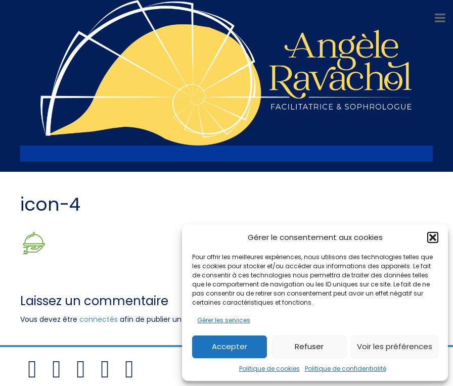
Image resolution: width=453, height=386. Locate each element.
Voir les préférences (394, 346)
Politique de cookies (269, 368)
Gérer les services (223, 320)
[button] (433, 237)
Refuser (309, 346)
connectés (98, 319)
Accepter (229, 346)
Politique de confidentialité (345, 368)
